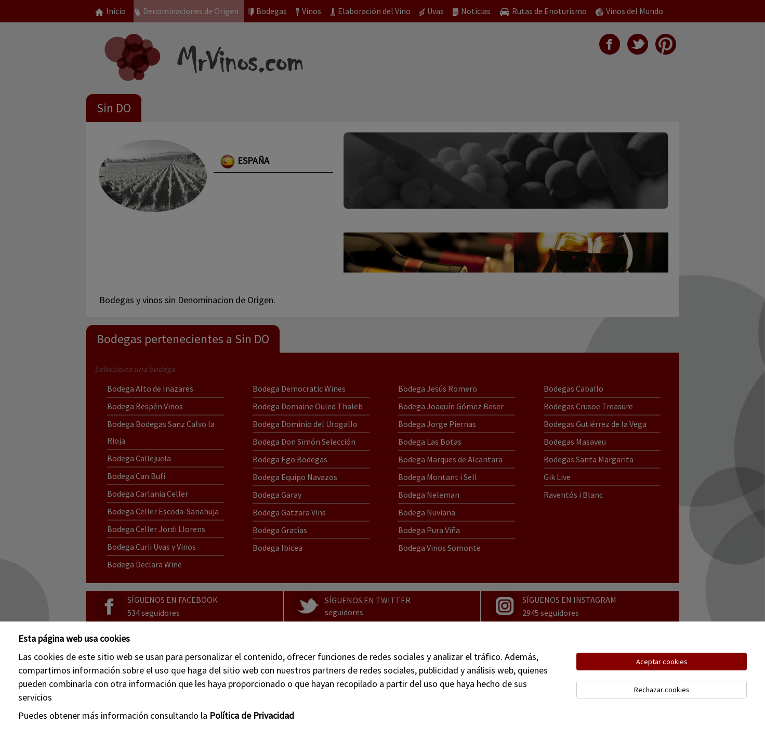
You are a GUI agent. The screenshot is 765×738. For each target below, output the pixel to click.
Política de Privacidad (251, 715)
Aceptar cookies (662, 661)
